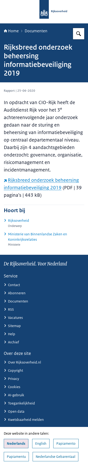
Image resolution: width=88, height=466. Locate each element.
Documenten (36, 30)
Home (11, 30)
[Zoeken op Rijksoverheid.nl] (78, 33)
